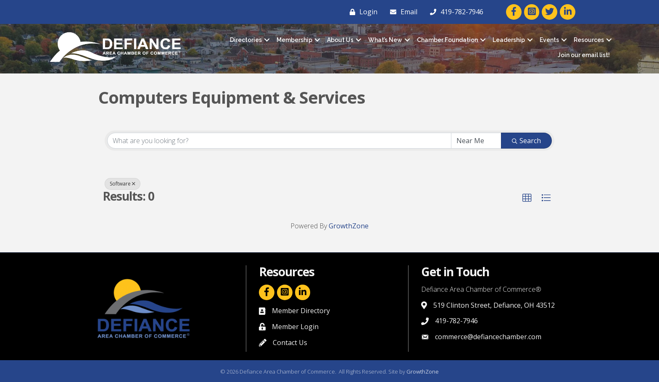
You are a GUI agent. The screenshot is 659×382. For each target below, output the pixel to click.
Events (549, 40)
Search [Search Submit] (526, 140)
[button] (527, 198)
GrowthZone (349, 225)
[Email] (401, 11)
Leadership (509, 40)
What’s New (385, 40)
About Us (340, 40)
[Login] (361, 11)
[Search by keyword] (279, 141)
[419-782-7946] (454, 11)
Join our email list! (584, 55)
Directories (246, 40)
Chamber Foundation (447, 40)
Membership (294, 40)
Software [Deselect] (122, 183)
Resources (589, 40)
